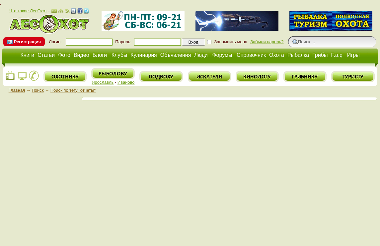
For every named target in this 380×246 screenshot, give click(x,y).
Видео (81, 55)
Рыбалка (298, 55)
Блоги (100, 55)
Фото (64, 55)
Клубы (119, 55)
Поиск (37, 90)
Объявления (175, 55)
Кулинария (143, 55)
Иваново (126, 82)
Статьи (46, 55)
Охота (276, 55)
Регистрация (27, 41)
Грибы (320, 55)
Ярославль (103, 82)
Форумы (222, 55)
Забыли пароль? (266, 41)
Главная (17, 90)
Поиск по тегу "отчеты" (73, 90)
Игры (353, 55)
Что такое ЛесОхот (28, 10)
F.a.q (337, 55)
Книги (27, 55)
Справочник (251, 55)
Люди (200, 55)
